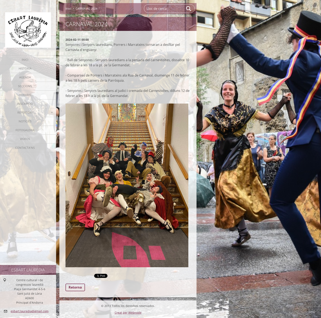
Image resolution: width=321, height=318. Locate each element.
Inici (25, 60)
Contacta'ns (25, 148)
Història (25, 68)
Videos (25, 139)
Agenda (25, 77)
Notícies (25, 121)
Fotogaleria (25, 130)
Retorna (75, 287)
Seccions (25, 86)
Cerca (188, 9)
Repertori (25, 112)
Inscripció (25, 104)
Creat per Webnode (128, 313)
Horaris (25, 95)
